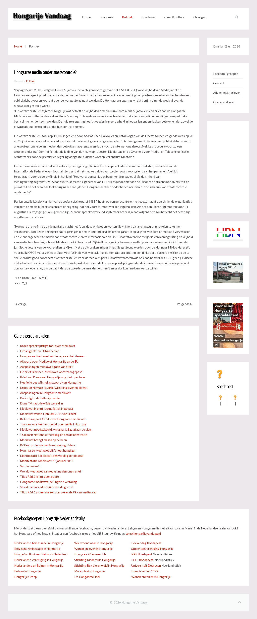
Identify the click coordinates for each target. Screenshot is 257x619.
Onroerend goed (224, 102)
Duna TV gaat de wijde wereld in (41, 403)
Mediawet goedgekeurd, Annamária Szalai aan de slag (55, 429)
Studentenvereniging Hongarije (152, 548)
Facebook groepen (225, 73)
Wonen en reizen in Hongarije (151, 577)
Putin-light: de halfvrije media (40, 398)
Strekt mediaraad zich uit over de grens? (46, 487)
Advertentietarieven (227, 92)
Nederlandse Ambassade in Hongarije (39, 543)
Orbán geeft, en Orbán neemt (39, 351)
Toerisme (148, 17)
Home (86, 17)
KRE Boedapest (141, 554)
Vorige (21, 304)
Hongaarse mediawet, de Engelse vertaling (48, 482)
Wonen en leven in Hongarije (93, 548)
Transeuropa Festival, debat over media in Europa (53, 424)
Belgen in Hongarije (27, 571)
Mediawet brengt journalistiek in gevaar (46, 408)
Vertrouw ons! (29, 466)
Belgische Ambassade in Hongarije (37, 548)
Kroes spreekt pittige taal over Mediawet (47, 346)
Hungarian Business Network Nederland (40, 554)
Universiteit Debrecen (146, 565)
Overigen (199, 17)
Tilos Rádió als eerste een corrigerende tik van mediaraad (58, 492)
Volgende (184, 304)
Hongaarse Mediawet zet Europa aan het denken (52, 356)
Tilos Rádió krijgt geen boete (39, 476)
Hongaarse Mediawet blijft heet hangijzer (48, 450)
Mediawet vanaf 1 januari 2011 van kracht (48, 414)
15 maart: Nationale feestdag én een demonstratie (53, 434)
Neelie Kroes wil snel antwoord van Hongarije (50, 382)
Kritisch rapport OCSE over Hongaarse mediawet (53, 419)
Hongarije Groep (25, 577)
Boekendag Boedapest (146, 543)
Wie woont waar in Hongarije (93, 543)
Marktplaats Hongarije (89, 571)
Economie (106, 17)
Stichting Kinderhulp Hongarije (94, 560)
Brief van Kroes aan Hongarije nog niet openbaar (52, 377)
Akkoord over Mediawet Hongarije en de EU (49, 361)
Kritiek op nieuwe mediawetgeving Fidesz (47, 445)
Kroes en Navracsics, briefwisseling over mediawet (54, 387)
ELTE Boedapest (142, 560)
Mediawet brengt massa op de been (43, 440)
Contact (218, 83)
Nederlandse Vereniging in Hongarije (38, 560)
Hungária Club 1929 (144, 571)
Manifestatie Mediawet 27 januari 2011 (46, 461)
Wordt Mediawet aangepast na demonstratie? (50, 471)
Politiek (127, 17)
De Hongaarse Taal (87, 577)
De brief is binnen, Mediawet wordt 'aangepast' (51, 372)
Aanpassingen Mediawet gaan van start (46, 366)
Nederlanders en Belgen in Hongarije (38, 565)
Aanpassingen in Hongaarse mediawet (45, 393)
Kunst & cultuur (174, 17)
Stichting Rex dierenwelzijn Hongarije (99, 565)
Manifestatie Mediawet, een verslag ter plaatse (51, 455)
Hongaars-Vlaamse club (90, 554)
